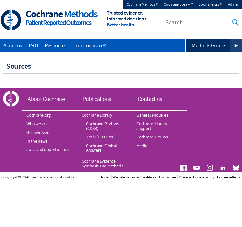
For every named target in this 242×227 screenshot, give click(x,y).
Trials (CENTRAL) (100, 137)
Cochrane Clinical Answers (101, 148)
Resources (55, 45)
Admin (233, 4)
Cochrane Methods (141, 4)
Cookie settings (229, 177)
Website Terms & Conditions (134, 177)
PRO (33, 45)
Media (141, 145)
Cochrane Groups (152, 137)
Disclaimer (167, 177)
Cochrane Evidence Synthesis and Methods (102, 163)
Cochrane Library (177, 4)
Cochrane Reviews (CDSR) (102, 126)
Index (105, 177)
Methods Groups (209, 45)
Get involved (37, 132)
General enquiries (152, 115)
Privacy (185, 177)
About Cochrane (46, 98)
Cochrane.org (209, 4)
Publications (97, 98)
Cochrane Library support (151, 126)
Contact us (150, 98)
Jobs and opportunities (47, 149)
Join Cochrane (88, 45)
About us (12, 45)
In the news (36, 141)
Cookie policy (203, 177)
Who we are (36, 123)
